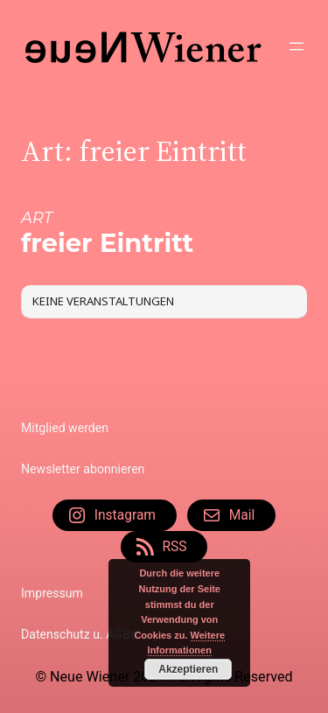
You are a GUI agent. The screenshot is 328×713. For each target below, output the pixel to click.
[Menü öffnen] (296, 46)
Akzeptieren (188, 669)
